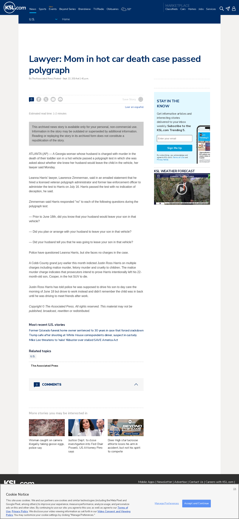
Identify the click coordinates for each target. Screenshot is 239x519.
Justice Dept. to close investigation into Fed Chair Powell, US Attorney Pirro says (85, 446)
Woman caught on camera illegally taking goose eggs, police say (46, 444)
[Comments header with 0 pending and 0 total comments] (86, 384)
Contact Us (196, 482)
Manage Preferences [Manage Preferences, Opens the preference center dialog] (167, 503)
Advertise (180, 482)
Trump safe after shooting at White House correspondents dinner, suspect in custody (83, 335)
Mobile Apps (146, 482)
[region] (119, 501)
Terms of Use (178, 157)
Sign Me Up (174, 148)
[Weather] (127, 10)
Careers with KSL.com (219, 482)
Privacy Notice (162, 159)
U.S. (32, 356)
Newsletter (164, 482)
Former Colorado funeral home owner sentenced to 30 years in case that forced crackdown (86, 330)
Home (66, 19)
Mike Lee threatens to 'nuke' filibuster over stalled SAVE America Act (73, 340)
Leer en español (134, 107)
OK (234, 489)
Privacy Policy (20, 511)
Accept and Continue (196, 503)
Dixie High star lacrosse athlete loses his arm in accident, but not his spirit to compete (124, 446)
